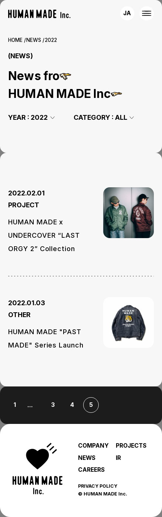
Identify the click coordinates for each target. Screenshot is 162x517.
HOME (15, 40)
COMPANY (93, 445)
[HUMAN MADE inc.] (39, 14)
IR (118, 457)
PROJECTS (131, 445)
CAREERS (91, 469)
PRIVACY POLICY (97, 486)
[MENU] (146, 13)
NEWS (33, 40)
